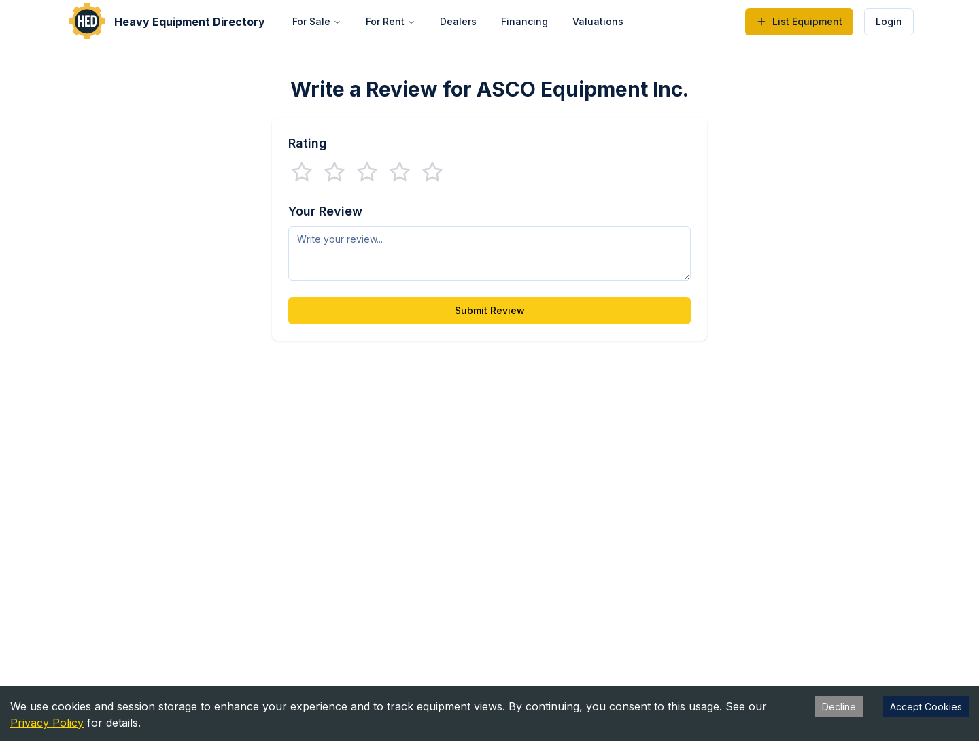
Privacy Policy (47, 722)
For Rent (390, 21)
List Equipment (799, 21)
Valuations (597, 21)
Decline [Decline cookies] (839, 706)
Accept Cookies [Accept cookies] (926, 706)
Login (889, 21)
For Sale (316, 21)
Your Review (325, 211)
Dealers (458, 21)
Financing (524, 21)
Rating (307, 143)
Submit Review (490, 310)
